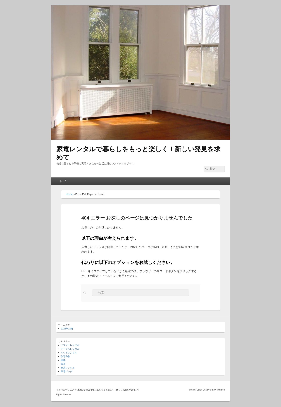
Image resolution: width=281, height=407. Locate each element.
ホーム (63, 181)
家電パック (66, 371)
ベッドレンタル (69, 352)
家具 (63, 364)
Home (69, 194)
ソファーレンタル (70, 345)
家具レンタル (68, 367)
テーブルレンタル (70, 349)
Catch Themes (217, 390)
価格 (63, 360)
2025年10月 (67, 328)
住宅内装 (65, 356)
